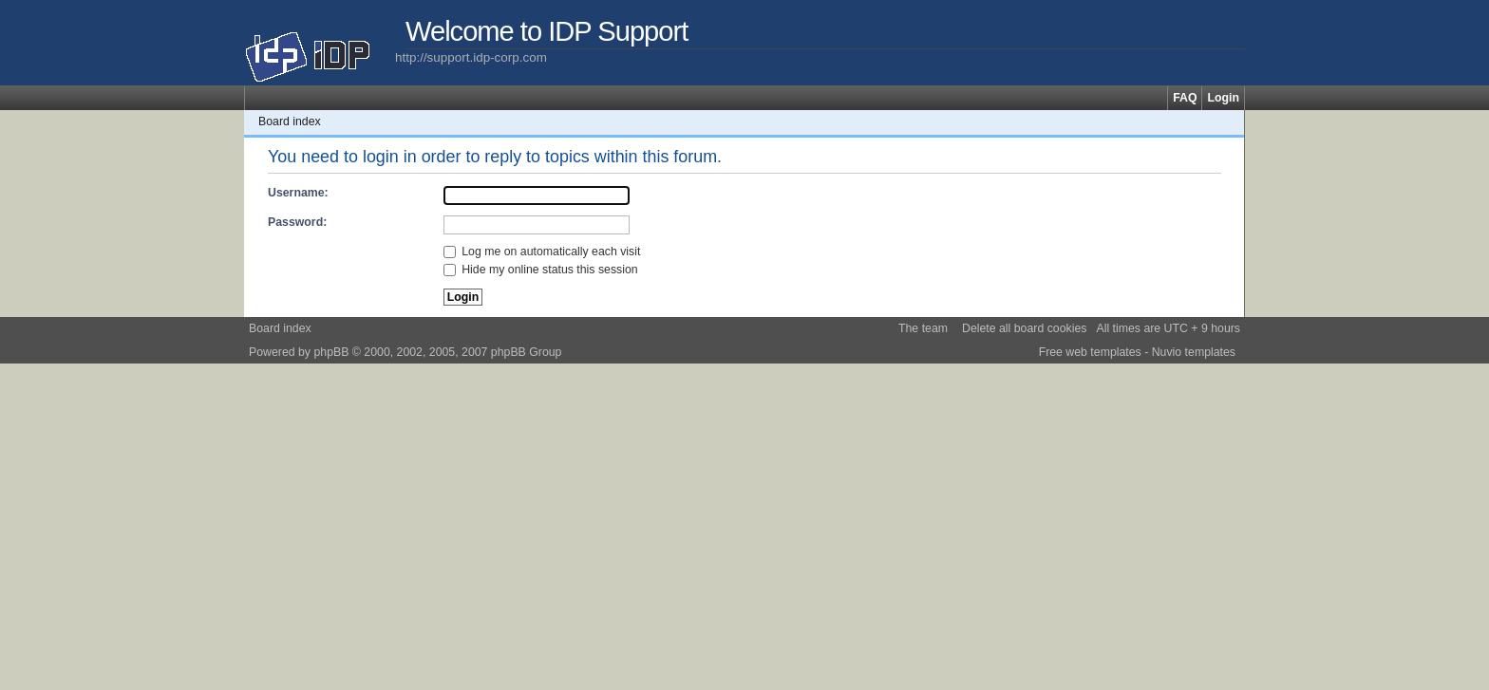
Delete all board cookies (1024, 328)
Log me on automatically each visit (542, 251)
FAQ (1185, 97)
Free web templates (1090, 352)
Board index (289, 121)
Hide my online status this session (540, 269)
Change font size (1230, 121)
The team (923, 328)
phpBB (331, 352)
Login (1223, 97)
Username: (298, 192)
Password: (297, 222)
